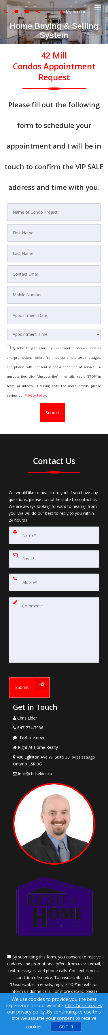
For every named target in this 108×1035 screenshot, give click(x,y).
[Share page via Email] (38, 11)
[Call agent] (6, 11)
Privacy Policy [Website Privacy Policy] (35, 395)
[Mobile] (54, 582)
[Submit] (29, 687)
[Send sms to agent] (17, 11)
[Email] (54, 559)
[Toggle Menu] (98, 7)
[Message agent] (54, 737)
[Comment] (54, 630)
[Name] (54, 535)
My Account (74, 11)
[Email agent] (28, 11)
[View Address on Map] (54, 760)
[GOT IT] (66, 1026)
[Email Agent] (54, 773)
